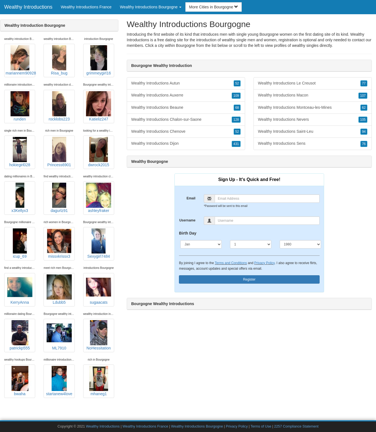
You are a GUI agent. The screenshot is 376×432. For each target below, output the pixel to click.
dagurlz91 (59, 198)
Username (187, 220)
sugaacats (98, 289)
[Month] (201, 244)
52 (237, 83)
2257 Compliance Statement (296, 426)
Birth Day (187, 233)
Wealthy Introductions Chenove (186, 132)
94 (364, 132)
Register (249, 279)
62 (364, 108)
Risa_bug (59, 60)
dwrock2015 (98, 152)
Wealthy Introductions (28, 7)
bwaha (19, 381)
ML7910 (59, 335)
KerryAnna (19, 289)
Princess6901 (59, 152)
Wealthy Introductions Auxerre (186, 95)
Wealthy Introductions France (86, 7)
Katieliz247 (98, 106)
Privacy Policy (264, 263)
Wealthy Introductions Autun (186, 83)
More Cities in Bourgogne (213, 7)
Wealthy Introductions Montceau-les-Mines (312, 108)
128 (236, 120)
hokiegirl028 (19, 152)
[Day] (250, 244)
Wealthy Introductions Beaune (186, 108)
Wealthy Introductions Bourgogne (197, 426)
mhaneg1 (98, 381)
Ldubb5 (59, 289)
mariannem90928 (20, 60)
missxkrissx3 (59, 243)
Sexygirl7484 (98, 243)
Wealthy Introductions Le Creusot (312, 83)
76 (364, 144)
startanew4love (59, 381)
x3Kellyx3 (19, 198)
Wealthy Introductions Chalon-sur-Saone (186, 120)
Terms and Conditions (231, 263)
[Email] (267, 198)
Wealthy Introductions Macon (312, 95)
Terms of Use (261, 426)
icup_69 (19, 243)
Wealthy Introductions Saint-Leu (312, 132)
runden (19, 106)
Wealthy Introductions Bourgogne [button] (151, 7)
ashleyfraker (98, 198)
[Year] (300, 244)
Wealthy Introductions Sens (312, 144)
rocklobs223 (59, 106)
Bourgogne (185, 45)
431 (236, 144)
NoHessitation (98, 335)
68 (237, 108)
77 (364, 83)
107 (363, 96)
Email (190, 198)
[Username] (267, 220)
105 (363, 120)
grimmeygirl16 (98, 60)
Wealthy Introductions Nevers (312, 120)
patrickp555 (19, 335)
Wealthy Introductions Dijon (186, 144)
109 (236, 96)
